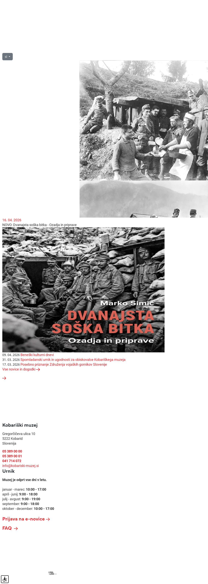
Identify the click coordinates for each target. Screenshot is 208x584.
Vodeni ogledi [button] (55, 48)
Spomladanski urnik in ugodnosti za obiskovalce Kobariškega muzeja (73, 360)
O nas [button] (28, 48)
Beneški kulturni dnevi (37, 355)
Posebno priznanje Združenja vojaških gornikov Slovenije (63, 364)
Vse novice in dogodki (21, 369)
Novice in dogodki (119, 48)
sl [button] (6, 56)
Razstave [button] (86, 48)
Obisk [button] (6, 48)
